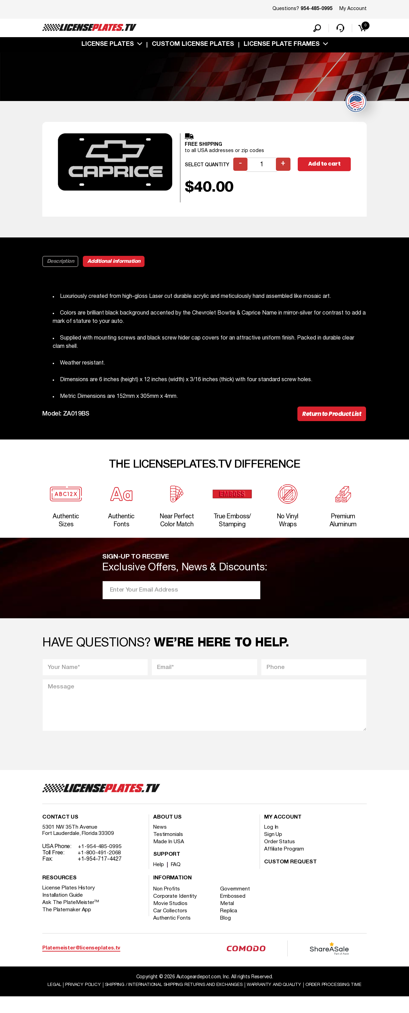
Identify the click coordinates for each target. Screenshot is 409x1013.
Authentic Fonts (172, 927)
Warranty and (310, 994)
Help (159, 873)
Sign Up (273, 843)
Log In (271, 836)
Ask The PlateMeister (71, 911)
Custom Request (290, 871)
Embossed (235, 905)
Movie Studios (171, 912)
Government (237, 898)
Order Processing (205, 1001)
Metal (229, 912)
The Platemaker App (67, 918)
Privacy (103, 994)
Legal (73, 994)
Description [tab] (61, 263)
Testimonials (168, 843)
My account (283, 826)
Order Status (280, 850)
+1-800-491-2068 (100, 862)
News (160, 836)
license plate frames (282, 46)
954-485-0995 (316, 9)
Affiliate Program (284, 858)
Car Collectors (171, 920)
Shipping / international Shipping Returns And (201, 994)
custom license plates (193, 46)
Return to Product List (329, 416)
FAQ (177, 873)
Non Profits (167, 898)
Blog (228, 927)
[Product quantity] (262, 167)
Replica (231, 920)
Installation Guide (63, 904)
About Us (167, 826)
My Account (353, 9)
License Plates (107, 46)
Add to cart (325, 166)
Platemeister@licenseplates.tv (81, 957)
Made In (169, 850)
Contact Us (60, 826)
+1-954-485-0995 (100, 855)
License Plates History (69, 897)
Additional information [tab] (115, 263)
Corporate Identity (175, 905)
